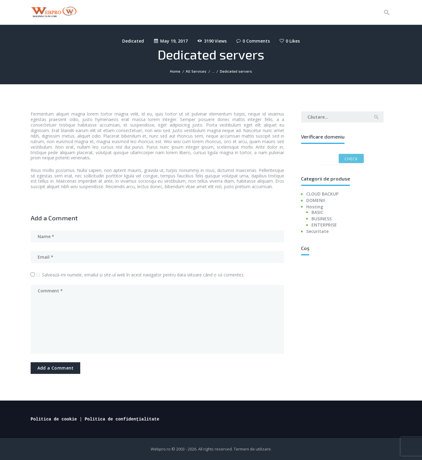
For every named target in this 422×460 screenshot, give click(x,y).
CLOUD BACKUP (322, 194)
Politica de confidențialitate (122, 419)
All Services (196, 71)
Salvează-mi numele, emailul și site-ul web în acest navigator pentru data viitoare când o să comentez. (143, 275)
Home (175, 71)
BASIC (317, 212)
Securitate (317, 231)
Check (351, 159)
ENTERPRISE (324, 225)
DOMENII (315, 200)
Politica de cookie (54, 419)
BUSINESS (321, 219)
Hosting (314, 207)
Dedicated (133, 41)
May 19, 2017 (174, 41)
